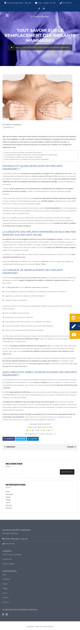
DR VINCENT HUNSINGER (11, 125)
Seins (7, 492)
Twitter (21, 439)
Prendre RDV (7, 559)
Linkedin (33, 439)
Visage (8, 500)
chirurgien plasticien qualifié (39, 364)
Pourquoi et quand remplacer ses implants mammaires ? (23, 152)
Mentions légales (8, 564)
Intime (8, 502)
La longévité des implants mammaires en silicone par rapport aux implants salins (31, 155)
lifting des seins (13, 287)
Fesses (8, 497)
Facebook (9, 439)
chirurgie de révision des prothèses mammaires (28, 278)
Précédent (9, 447)
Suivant (71, 447)
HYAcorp (9, 508)
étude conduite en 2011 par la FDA (44, 176)
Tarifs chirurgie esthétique (12, 555)
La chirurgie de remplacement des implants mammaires (23, 157)
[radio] (29, 430)
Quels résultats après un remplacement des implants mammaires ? (27, 159)
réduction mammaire (32, 287)
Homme (9, 505)
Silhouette (9, 494)
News (18, 47)
